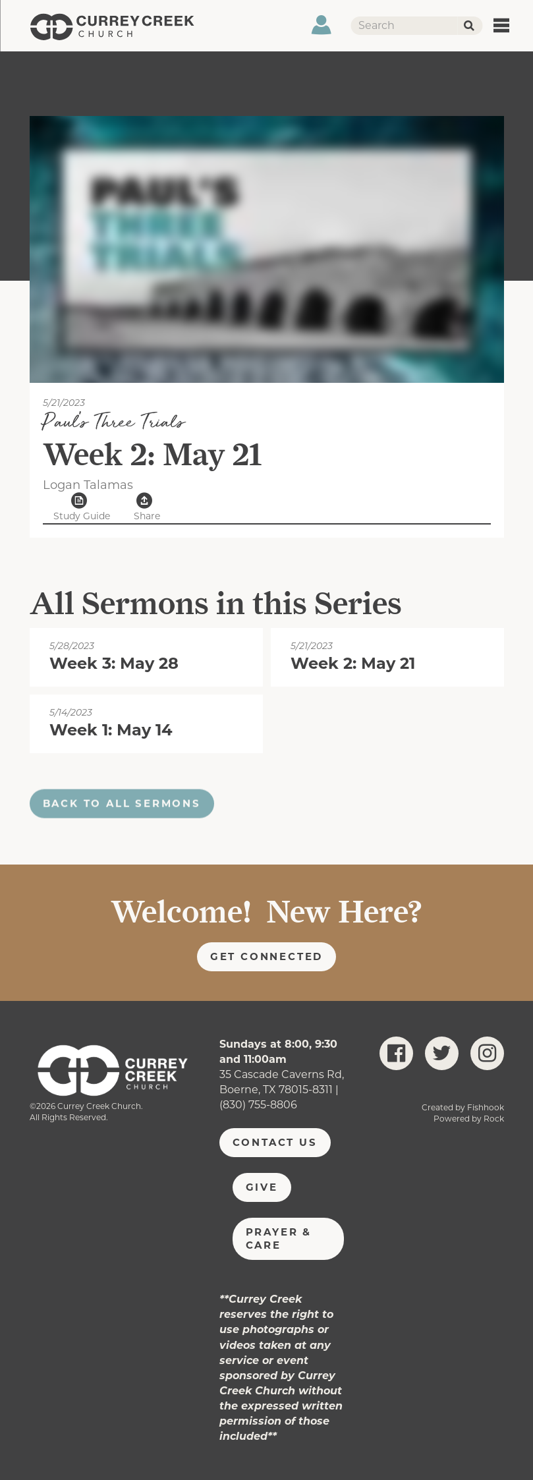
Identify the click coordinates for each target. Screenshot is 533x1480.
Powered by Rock (469, 1119)
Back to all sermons (122, 815)
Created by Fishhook (463, 1107)
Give (262, 1187)
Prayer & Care (279, 1238)
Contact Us (275, 1142)
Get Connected (266, 956)
